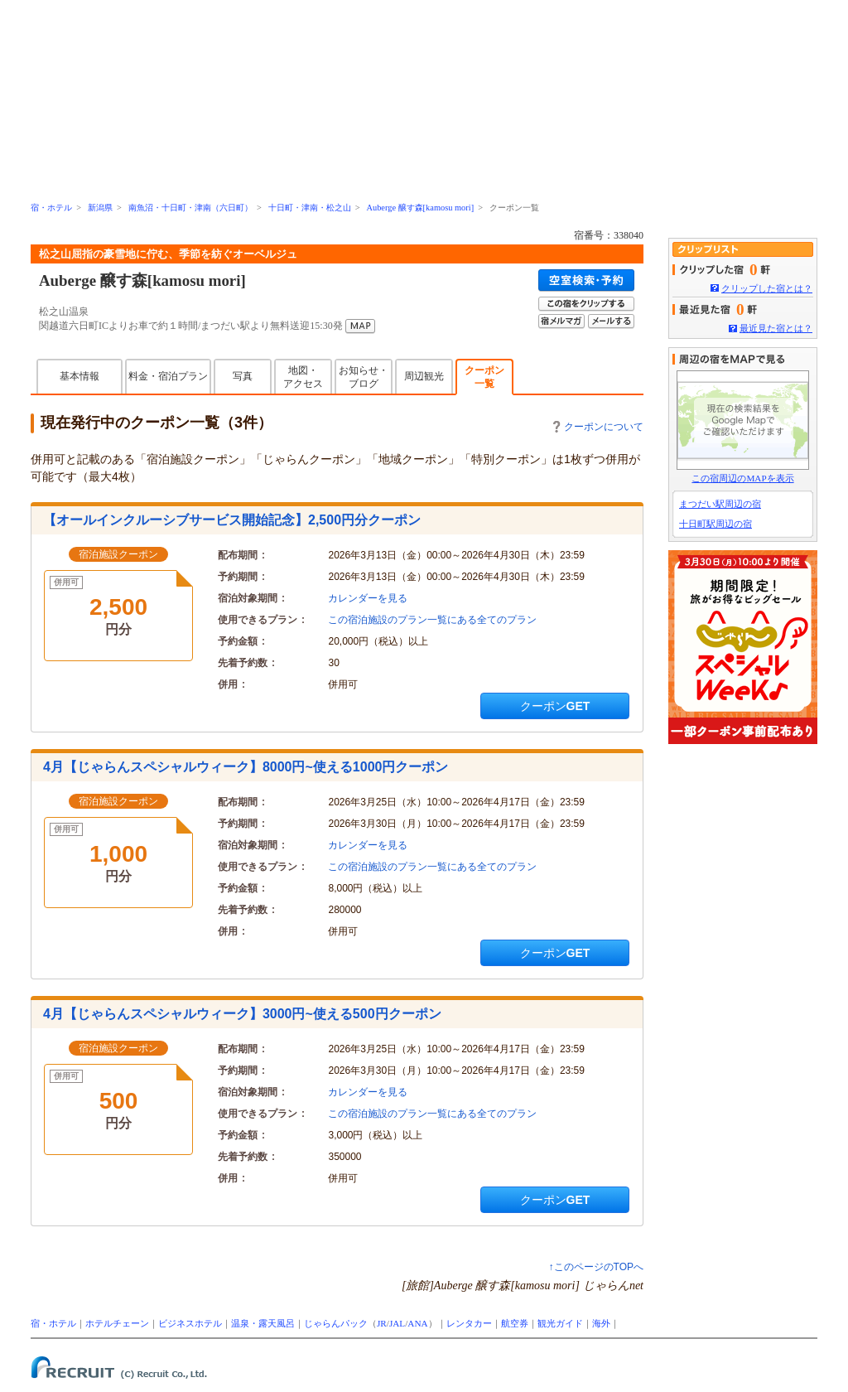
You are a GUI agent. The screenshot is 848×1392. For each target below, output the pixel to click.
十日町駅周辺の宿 (715, 524)
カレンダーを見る (367, 598)
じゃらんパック (336, 1323)
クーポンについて (598, 427)
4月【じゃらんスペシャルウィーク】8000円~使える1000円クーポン (245, 767)
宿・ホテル (51, 207)
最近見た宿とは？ (776, 328)
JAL (397, 1323)
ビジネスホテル (190, 1323)
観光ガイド (560, 1323)
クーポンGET (555, 706)
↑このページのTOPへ (596, 1267)
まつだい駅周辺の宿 (720, 504)
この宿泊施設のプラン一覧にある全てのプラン (432, 620)
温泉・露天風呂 (263, 1323)
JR (382, 1323)
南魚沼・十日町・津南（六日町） (190, 207)
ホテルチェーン (117, 1323)
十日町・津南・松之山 (309, 207)
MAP (360, 326)
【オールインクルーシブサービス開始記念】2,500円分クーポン (232, 520)
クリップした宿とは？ (766, 288)
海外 (601, 1323)
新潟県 (100, 207)
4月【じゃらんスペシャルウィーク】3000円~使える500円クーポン (242, 1014)
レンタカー (469, 1323)
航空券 (514, 1323)
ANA (417, 1323)
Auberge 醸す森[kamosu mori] (420, 207)
